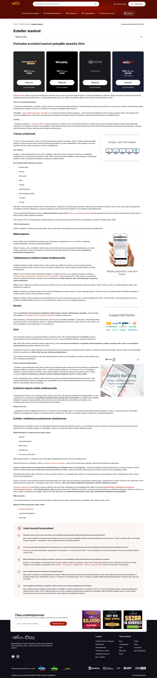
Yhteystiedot (123, 644)
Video (136, 641)
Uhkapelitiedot (101, 647)
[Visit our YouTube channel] (13, 656)
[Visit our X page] (18, 656)
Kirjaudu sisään (120, 4)
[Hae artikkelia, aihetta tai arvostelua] (64, 4)
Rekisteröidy (137, 4)
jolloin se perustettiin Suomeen (80, 213)
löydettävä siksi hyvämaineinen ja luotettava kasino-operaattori (36, 276)
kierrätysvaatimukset (26, 509)
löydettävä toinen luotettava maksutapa (40, 315)
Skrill (71, 565)
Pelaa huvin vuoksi (102, 651)
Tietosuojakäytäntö (139, 675)
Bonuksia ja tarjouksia (21, 487)
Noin (120, 641)
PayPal (64, 565)
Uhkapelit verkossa (102, 654)
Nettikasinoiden (19, 95)
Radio (121, 654)
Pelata (29, 82)
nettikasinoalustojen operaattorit (37, 113)
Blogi (136, 644)
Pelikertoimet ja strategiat (105, 641)
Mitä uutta (122, 651)
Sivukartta (137, 647)
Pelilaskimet (100, 644)
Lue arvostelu (29, 87)
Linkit (121, 647)
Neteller (58, 565)
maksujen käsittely (37, 124)
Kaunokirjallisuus (140, 651)
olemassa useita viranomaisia (54, 463)
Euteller (16, 141)
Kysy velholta (100, 657)
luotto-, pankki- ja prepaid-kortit (90, 565)
